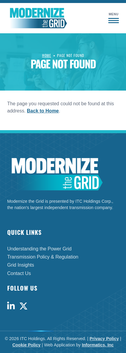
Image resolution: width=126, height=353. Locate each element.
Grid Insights (20, 265)
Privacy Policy (104, 338)
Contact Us (19, 273)
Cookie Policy (26, 345)
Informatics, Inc (97, 345)
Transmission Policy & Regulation (42, 256)
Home (46, 55)
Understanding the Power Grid (39, 248)
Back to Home (43, 110)
